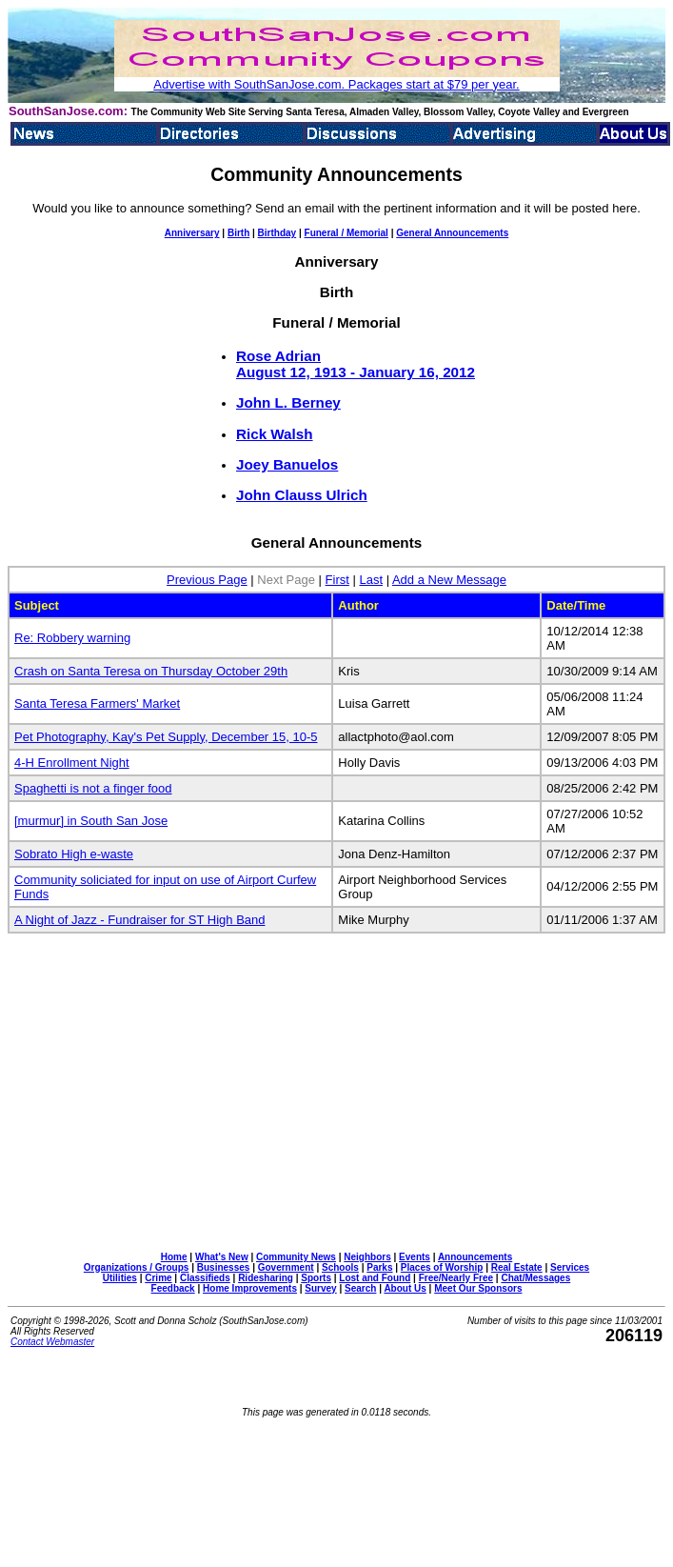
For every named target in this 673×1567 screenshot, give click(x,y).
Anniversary (192, 233)
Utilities (120, 1278)
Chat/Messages (535, 1278)
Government (286, 1267)
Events (414, 1257)
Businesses (223, 1267)
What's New (221, 1257)
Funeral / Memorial (346, 233)
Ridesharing (265, 1278)
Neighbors (367, 1257)
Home (174, 1257)
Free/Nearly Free (456, 1278)
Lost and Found (374, 1278)
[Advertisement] (340, 1106)
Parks (379, 1267)
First (337, 580)
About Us (405, 1288)
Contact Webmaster (52, 1341)
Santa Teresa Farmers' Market (97, 703)
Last (371, 580)
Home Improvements (250, 1288)
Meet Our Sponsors (478, 1288)
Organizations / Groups (136, 1267)
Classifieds (205, 1278)
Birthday (277, 233)
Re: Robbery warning (72, 638)
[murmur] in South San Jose (91, 821)
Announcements (475, 1257)
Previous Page (207, 580)
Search (360, 1288)
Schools (340, 1267)
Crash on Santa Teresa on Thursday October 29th (150, 671)
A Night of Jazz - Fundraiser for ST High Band (140, 920)
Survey (320, 1288)
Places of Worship (442, 1267)
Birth (238, 233)
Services (569, 1267)
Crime (158, 1278)
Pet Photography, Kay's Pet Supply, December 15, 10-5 (166, 737)
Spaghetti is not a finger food (93, 788)
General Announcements (452, 233)
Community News (296, 1257)
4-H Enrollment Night (71, 762)
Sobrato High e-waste (73, 854)
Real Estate (517, 1267)
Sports (316, 1278)
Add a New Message (449, 580)
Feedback (173, 1288)
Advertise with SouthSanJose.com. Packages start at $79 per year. (336, 84)
